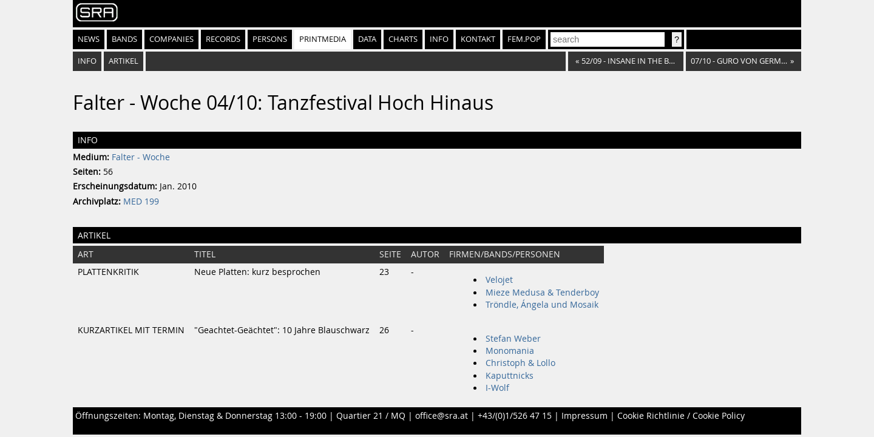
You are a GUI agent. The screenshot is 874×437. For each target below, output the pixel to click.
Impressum (584, 415)
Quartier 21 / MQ (370, 415)
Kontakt (478, 39)
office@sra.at (441, 415)
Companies (171, 39)
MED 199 (141, 201)
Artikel (123, 61)
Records (223, 39)
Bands (124, 39)
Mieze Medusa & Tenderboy (542, 292)
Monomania (510, 350)
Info (439, 39)
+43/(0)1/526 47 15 (515, 415)
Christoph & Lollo (520, 362)
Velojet (499, 279)
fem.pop (524, 39)
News (89, 39)
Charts (403, 39)
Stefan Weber (513, 338)
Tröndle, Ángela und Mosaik (542, 304)
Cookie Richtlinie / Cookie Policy (681, 415)
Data (367, 39)
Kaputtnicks (510, 375)
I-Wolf (497, 387)
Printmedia (322, 39)
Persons (269, 39)
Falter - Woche (141, 157)
